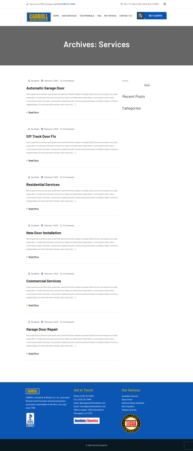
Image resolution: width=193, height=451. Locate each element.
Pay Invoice (110, 15)
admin (36, 81)
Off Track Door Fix (41, 136)
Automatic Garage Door (45, 88)
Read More (33, 112)
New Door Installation (43, 232)
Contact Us (125, 15)
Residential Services (43, 184)
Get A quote (155, 15)
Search (125, 81)
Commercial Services (43, 281)
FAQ (99, 15)
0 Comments (68, 81)
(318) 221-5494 (68, 4)
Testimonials (87, 15)
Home (56, 15)
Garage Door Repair (42, 329)
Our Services (69, 15)
